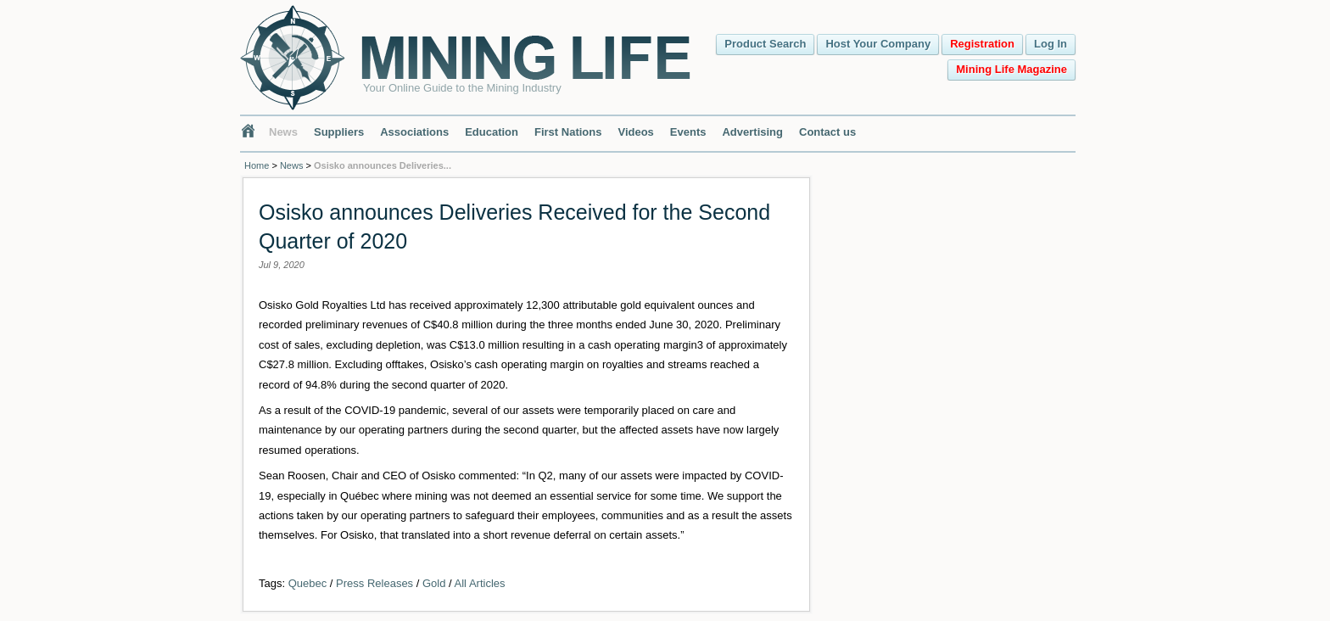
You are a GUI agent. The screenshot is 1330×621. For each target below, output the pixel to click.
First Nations (567, 132)
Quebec (307, 583)
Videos (635, 132)
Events (688, 132)
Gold (433, 583)
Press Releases (374, 583)
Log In (1050, 43)
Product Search (765, 43)
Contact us (827, 132)
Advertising (752, 132)
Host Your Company (877, 43)
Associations (414, 132)
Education (491, 132)
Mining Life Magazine (1011, 69)
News (283, 132)
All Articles (480, 583)
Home (256, 165)
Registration (982, 43)
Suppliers (339, 132)
